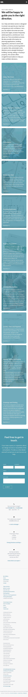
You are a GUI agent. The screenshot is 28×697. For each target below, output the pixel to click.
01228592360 (19, 508)
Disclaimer (25, 693)
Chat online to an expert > (14, 560)
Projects (5, 607)
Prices (4, 605)
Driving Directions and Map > (14, 542)
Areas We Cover (6, 589)
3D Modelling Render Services (9, 669)
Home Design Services (7, 602)
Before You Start (6, 588)
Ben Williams (5, 576)
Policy (21, 693)
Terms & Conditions (13, 693)
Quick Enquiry (6, 579)
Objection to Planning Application (9, 595)
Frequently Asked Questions (9, 591)
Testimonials (5, 608)
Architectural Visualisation (8, 670)
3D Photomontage (6, 686)
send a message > (14, 524)
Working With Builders (7, 596)
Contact (4, 583)
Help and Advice (6, 586)
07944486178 (11, 508)
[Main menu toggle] (26, 2)
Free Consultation (6, 603)
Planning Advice (6, 593)
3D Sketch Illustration (7, 675)
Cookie (19, 693)
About (4, 578)
